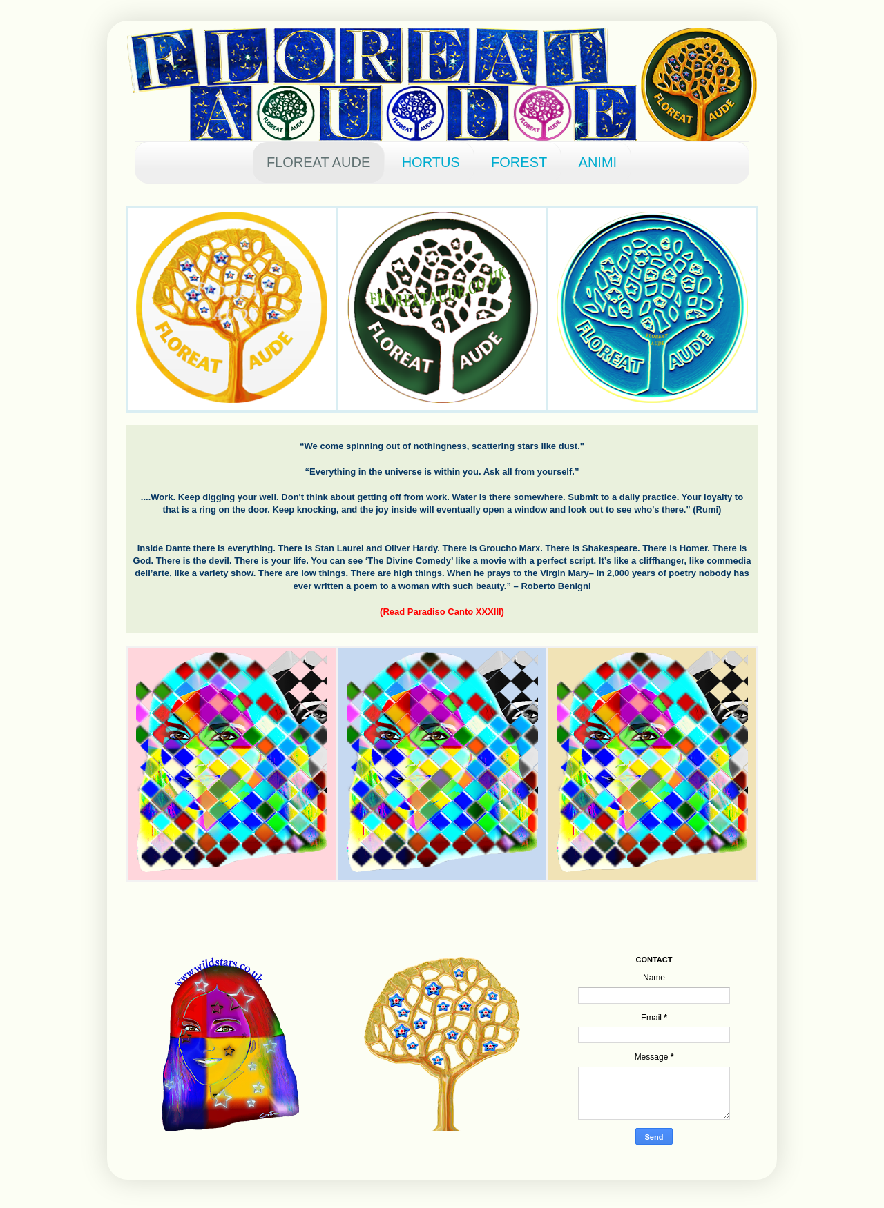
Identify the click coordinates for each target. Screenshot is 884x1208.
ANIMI (598, 162)
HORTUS (431, 162)
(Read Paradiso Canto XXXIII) (442, 611)
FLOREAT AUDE (318, 162)
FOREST (519, 162)
